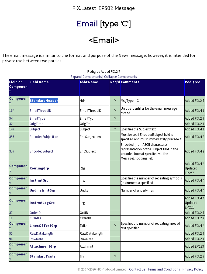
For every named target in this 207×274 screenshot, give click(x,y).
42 (10, 124)
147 (11, 129)
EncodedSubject (41, 151)
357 (11, 151)
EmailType (37, 118)
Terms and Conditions (164, 269)
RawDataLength (41, 233)
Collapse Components (120, 76)
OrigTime (36, 124)
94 (10, 118)
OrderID (35, 212)
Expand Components (86, 76)
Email (87, 23)
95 (10, 233)
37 (10, 212)
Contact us (137, 269)
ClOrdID (35, 218)
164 (11, 110)
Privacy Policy (192, 269)
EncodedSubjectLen (44, 136)
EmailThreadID (40, 110)
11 (10, 218)
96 (10, 239)
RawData (36, 239)
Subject (35, 129)
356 (11, 136)
